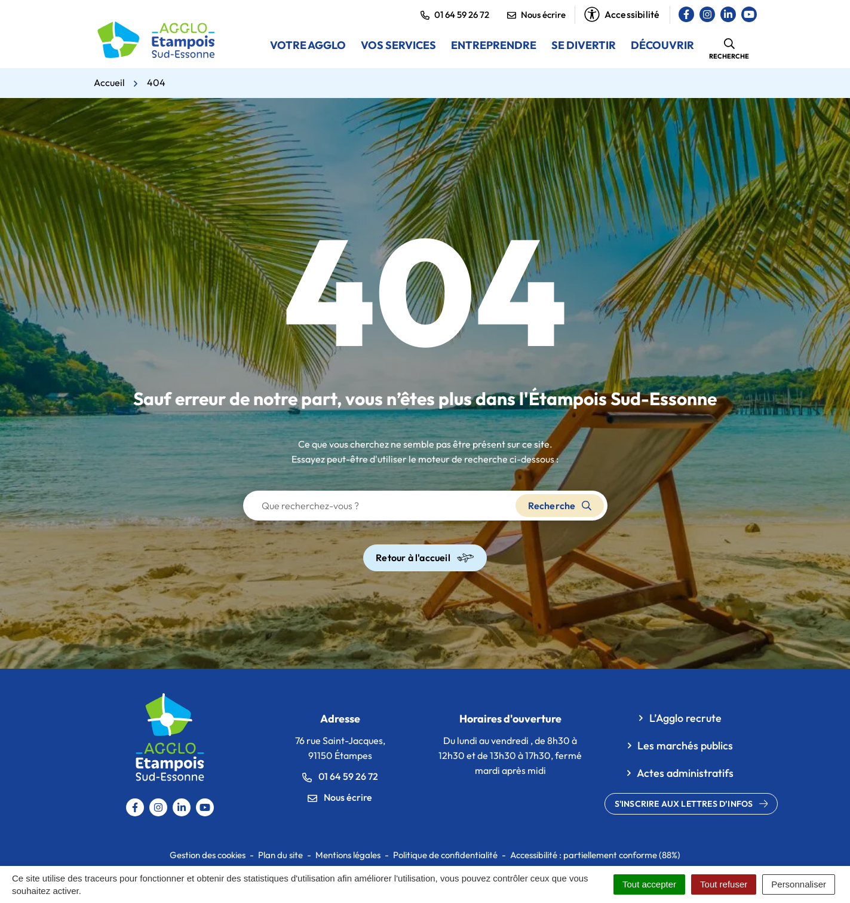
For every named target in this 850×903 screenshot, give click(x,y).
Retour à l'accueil (425, 558)
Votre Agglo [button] (308, 45)
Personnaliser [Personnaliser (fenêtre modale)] (798, 884)
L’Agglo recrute (685, 718)
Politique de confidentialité (445, 855)
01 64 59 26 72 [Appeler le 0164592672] (340, 776)
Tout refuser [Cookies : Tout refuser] (723, 884)
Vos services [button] (398, 45)
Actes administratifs (685, 773)
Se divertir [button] (583, 45)
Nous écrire (536, 14)
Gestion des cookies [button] (208, 855)
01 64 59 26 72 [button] (455, 14)
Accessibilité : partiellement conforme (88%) (595, 855)
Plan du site (280, 855)
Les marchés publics (685, 745)
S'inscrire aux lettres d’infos (691, 803)
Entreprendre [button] (493, 45)
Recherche (559, 506)
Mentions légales (347, 855)
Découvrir (662, 45)
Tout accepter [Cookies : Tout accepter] (649, 884)
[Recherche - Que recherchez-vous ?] (380, 505)
